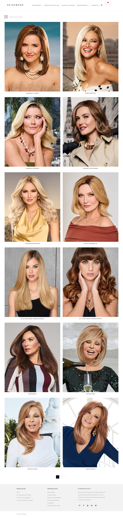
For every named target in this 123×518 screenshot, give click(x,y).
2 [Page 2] (61, 477)
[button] (101, 5)
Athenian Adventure (32, 243)
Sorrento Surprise (32, 168)
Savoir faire (90, 394)
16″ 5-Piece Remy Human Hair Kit (90, 318)
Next (65, 477)
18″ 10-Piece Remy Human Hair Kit (32, 318)
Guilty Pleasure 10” (90, 243)
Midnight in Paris (32, 93)
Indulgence (32, 394)
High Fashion (90, 469)
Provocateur (32, 469)
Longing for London (90, 168)
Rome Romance (90, 93)
